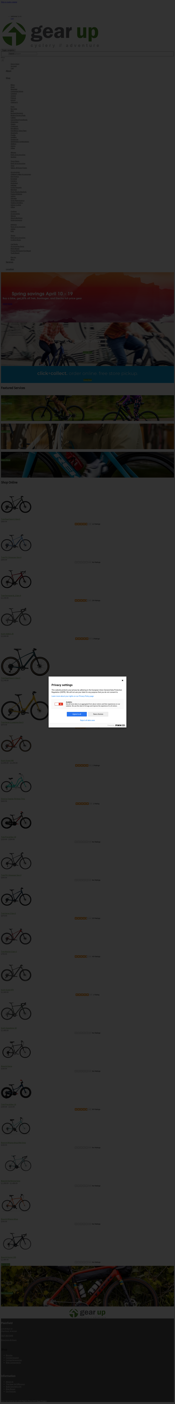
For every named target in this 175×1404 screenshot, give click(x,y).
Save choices (98, 714)
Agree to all (77, 714)
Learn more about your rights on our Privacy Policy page (73, 696)
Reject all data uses (87, 720)
